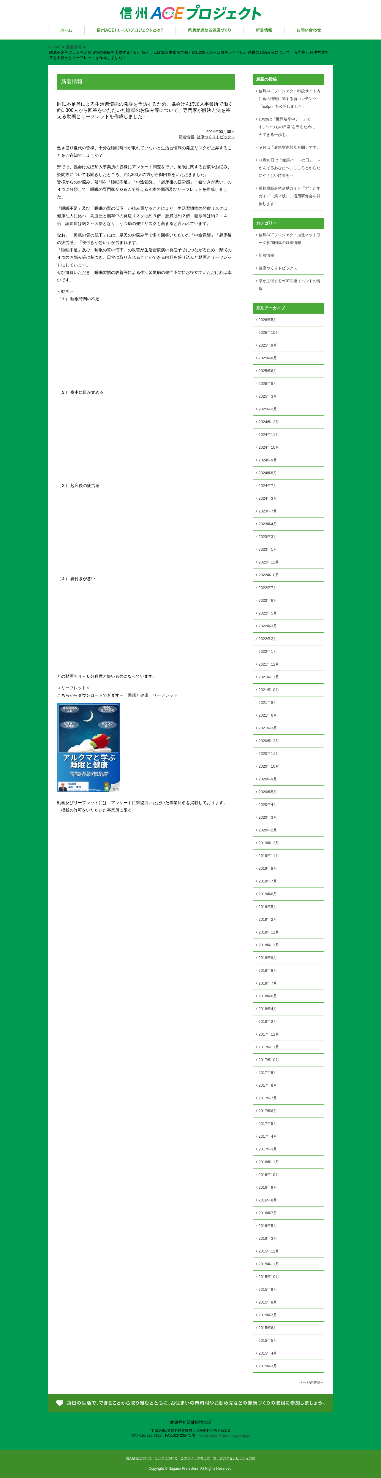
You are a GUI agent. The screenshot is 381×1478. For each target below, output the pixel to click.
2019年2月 (268, 919)
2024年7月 (268, 485)
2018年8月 (268, 970)
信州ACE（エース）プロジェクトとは (130, 33)
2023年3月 (268, 536)
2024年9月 (268, 460)
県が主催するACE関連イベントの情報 (290, 285)
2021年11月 (269, 677)
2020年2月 (268, 830)
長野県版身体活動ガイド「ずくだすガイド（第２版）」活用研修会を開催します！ (289, 196)
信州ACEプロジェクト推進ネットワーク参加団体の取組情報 (290, 239)
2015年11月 (269, 1264)
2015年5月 (268, 1340)
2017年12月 (269, 1034)
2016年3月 (268, 1238)
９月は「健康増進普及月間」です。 (289, 147)
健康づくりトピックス (216, 137)
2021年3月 (268, 728)
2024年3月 (268, 498)
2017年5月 (268, 1123)
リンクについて (166, 1458)
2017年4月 (268, 1136)
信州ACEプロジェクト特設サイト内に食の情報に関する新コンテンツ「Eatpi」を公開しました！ (290, 99)
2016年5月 (268, 1225)
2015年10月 (269, 1276)
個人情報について (139, 1458)
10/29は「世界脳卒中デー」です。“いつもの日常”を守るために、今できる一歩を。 (289, 127)
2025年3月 (268, 396)
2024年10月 (269, 447)
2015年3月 (268, 1366)
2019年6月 (268, 894)
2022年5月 (268, 613)
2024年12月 (269, 422)
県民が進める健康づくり (210, 33)
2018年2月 (268, 1021)
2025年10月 (269, 332)
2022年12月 (269, 562)
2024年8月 (268, 473)
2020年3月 (268, 817)
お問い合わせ (308, 33)
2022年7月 (268, 587)
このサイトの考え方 (195, 1458)
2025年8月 (268, 358)
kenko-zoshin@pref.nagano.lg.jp (224, 1435)
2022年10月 (269, 575)
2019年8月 (268, 868)
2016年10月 (269, 1174)
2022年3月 (268, 626)
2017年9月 (268, 1072)
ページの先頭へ (311, 1382)
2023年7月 (268, 511)
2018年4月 (268, 1008)
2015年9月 (268, 1289)
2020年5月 (268, 792)
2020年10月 (269, 766)
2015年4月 (268, 1353)
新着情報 (264, 33)
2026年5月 (268, 319)
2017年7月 (268, 1098)
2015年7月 (268, 1315)
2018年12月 (269, 932)
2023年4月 (268, 524)
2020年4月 (268, 804)
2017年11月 (269, 1047)
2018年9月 (268, 957)
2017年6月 (268, 1111)
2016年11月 (269, 1162)
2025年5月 (268, 383)
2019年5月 (268, 906)
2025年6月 (268, 371)
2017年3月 (268, 1149)
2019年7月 (268, 881)
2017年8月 (268, 1085)
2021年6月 (268, 715)
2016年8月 (268, 1200)
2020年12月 (269, 741)
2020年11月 (269, 753)
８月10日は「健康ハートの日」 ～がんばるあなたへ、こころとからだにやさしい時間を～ (290, 168)
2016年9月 (268, 1187)
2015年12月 (269, 1251)
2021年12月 (269, 664)
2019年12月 (269, 843)
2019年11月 (269, 855)
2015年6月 (268, 1327)
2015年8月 (268, 1302)
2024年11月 (269, 434)
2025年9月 (268, 345)
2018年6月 (268, 996)
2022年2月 (268, 638)
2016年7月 (268, 1213)
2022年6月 (268, 600)
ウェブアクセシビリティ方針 (234, 1458)
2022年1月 (268, 651)
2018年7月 (268, 983)
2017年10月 (269, 1060)
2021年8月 (268, 702)
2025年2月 (268, 409)
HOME (55, 47)
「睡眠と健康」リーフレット (151, 695)
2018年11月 (269, 945)
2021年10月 (269, 690)
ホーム (66, 33)
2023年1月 (268, 549)
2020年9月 (268, 779)
